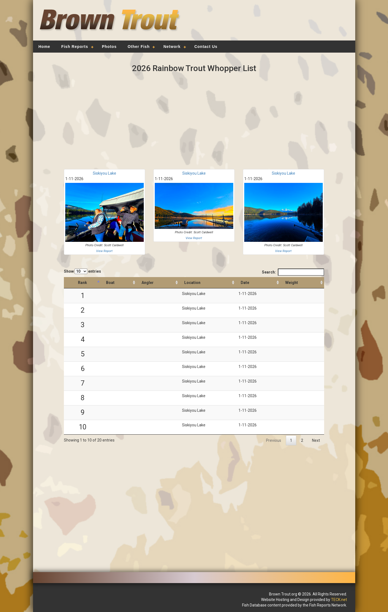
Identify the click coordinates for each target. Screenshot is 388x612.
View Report (104, 251)
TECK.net (339, 599)
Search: (293, 272)
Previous (273, 440)
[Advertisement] (271, 23)
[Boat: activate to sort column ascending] (119, 282)
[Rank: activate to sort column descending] (82, 282)
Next (316, 440)
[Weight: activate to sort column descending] (302, 282)
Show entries (82, 271)
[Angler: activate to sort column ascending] (158, 282)
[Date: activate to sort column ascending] (258, 282)
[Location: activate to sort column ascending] (207, 282)
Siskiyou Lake (104, 173)
